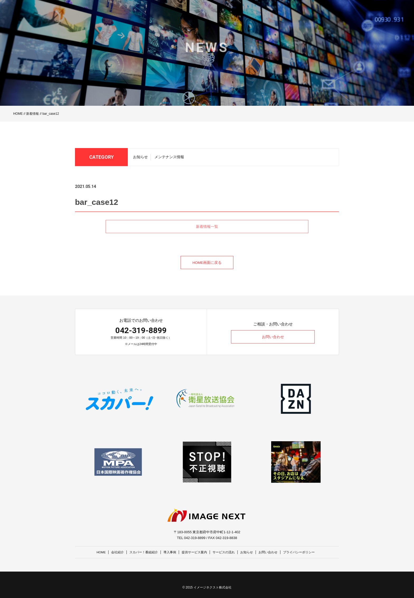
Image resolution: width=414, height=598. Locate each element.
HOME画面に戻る (207, 263)
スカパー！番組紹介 (139, 552)
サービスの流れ (225, 552)
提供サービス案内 (194, 552)
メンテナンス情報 (169, 158)
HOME (18, 114)
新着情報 (32, 114)
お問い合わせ (273, 337)
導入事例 (168, 552)
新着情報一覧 (207, 234)
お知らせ (140, 158)
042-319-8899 (141, 330)
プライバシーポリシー (305, 552)
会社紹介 (112, 552)
